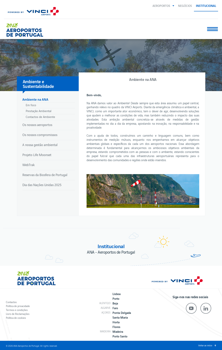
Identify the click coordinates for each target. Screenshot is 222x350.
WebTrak (28, 164)
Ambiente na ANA (35, 99)
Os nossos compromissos (39, 134)
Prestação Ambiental (38, 111)
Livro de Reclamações (17, 314)
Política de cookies (16, 318)
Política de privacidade (18, 306)
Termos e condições (17, 310)
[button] (163, 5)
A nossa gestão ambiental (40, 144)
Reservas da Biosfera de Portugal (44, 174)
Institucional (206, 5)
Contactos (11, 302)
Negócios (185, 5)
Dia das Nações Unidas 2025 (41, 184)
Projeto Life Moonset (36, 154)
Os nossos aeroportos (37, 124)
